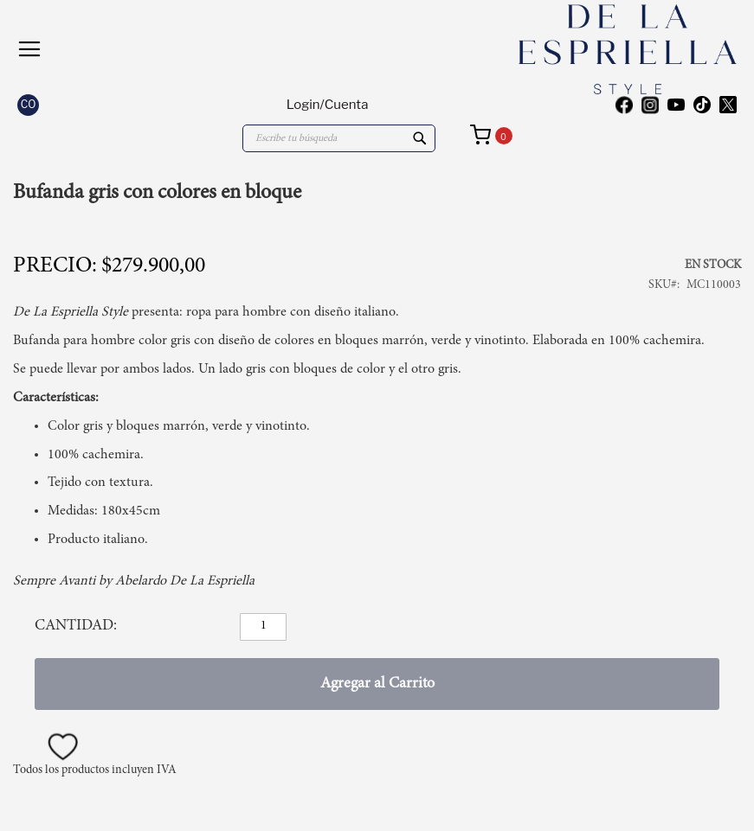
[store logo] (569, 49)
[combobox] (338, 138)
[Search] (420, 138)
